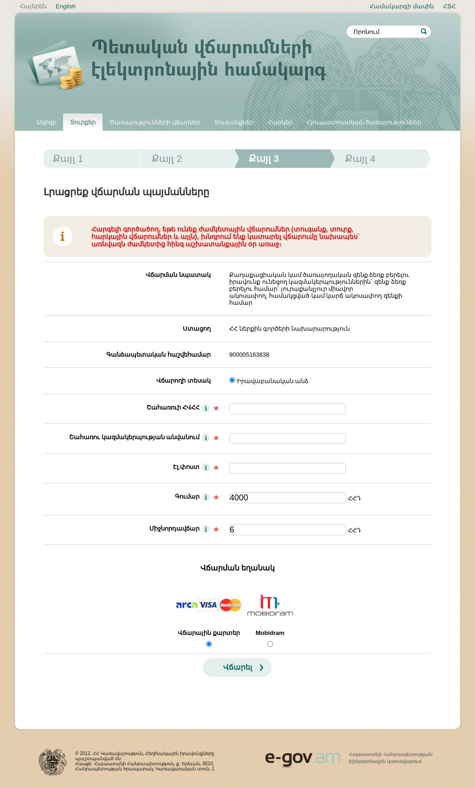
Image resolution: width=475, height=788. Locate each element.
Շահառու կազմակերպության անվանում (134, 437)
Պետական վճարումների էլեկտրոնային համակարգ (186, 66)
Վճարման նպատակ (178, 274)
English (66, 6)
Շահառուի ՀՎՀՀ (173, 407)
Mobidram (270, 632)
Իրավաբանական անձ (273, 381)
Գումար (187, 496)
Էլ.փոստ (186, 466)
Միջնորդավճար (174, 528)
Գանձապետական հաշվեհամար (158, 354)
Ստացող (197, 328)
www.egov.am (348, 756)
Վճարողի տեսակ (183, 380)
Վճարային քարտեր (209, 632)
